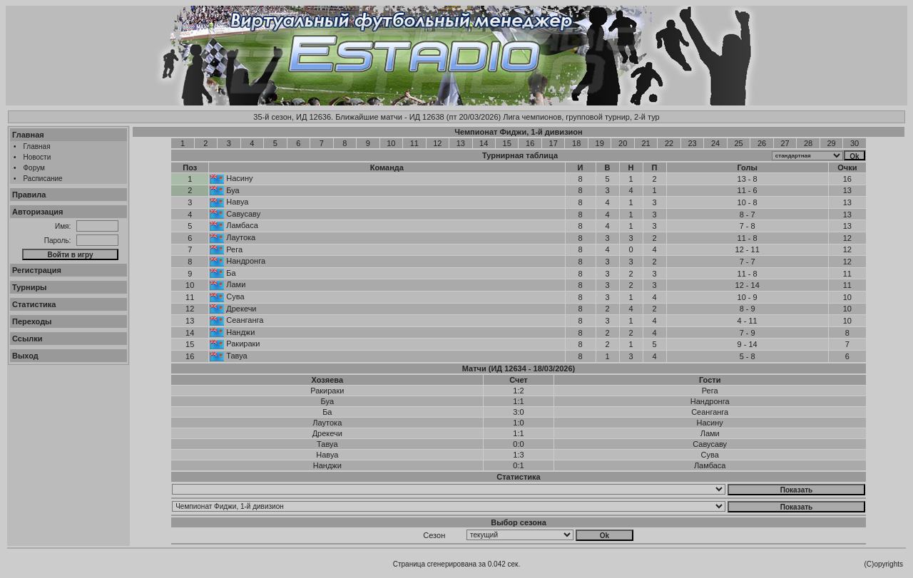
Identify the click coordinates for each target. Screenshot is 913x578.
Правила (29, 194)
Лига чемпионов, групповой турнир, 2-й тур (581, 117)
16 (530, 143)
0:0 (518, 444)
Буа (232, 190)
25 (738, 143)
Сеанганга (244, 320)
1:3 (518, 454)
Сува (235, 296)
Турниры (29, 287)
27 (784, 143)
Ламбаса (242, 225)
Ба (230, 273)
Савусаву (243, 214)
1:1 (518, 401)
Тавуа (236, 355)
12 (437, 143)
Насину (239, 178)
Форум (34, 168)
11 (414, 143)
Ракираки (243, 343)
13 (460, 143)
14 (483, 143)
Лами (235, 284)
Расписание (43, 178)
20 (622, 143)
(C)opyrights (883, 564)
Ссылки (27, 338)
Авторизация (37, 211)
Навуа (237, 201)
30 (854, 143)
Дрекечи (241, 308)
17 (553, 143)
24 (715, 143)
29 (831, 143)
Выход (25, 355)
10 (391, 143)
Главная (28, 134)
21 (646, 143)
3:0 (518, 412)
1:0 (518, 422)
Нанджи (240, 332)
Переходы (32, 321)
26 (762, 143)
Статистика (34, 304)
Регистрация (36, 270)
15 (507, 143)
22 (669, 143)
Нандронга (245, 261)
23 (692, 143)
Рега (234, 249)
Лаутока (240, 237)
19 (600, 143)
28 (808, 143)
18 (576, 143)
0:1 (518, 465)
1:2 (518, 390)
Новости (37, 157)
